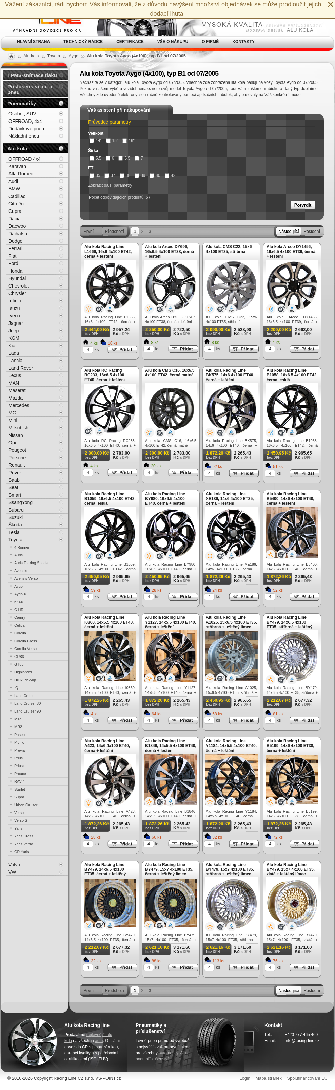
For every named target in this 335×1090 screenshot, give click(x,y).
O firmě (210, 41)
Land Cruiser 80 (27, 703)
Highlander (23, 672)
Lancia (15, 360)
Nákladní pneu (23, 136)
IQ (16, 688)
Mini (12, 420)
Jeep (13, 330)
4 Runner (21, 547)
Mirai (18, 719)
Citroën (16, 203)
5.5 (95, 158)
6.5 (124, 158)
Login (245, 1078)
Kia (11, 345)
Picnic (19, 742)
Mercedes (18, 405)
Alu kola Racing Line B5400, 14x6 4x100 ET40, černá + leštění (290, 499)
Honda (15, 271)
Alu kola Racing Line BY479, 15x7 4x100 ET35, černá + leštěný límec (169, 869)
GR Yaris (21, 852)
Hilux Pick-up (25, 680)
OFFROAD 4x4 (24, 159)
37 (109, 175)
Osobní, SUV (22, 113)
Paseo (19, 735)
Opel (13, 442)
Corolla (20, 633)
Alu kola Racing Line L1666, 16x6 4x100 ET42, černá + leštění (108, 251)
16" (128, 140)
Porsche (17, 457)
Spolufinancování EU (307, 1078)
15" (112, 140)
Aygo (18, 586)
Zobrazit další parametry (110, 185)
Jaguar (15, 323)
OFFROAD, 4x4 (25, 121)
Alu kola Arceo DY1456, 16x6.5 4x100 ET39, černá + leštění (291, 251)
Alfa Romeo (20, 174)
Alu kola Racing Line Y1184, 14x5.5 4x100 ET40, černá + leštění (231, 746)
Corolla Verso (25, 649)
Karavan (17, 166)
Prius (18, 758)
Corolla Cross (25, 641)
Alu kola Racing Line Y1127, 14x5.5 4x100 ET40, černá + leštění (170, 622)
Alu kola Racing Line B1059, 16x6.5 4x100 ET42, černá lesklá (110, 499)
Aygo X (20, 594)
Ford (13, 263)
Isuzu (14, 308)
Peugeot (17, 450)
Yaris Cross (23, 836)
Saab (14, 480)
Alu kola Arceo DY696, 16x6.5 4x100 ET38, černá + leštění (169, 251)
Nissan (15, 435)
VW (12, 872)
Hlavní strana (33, 41)
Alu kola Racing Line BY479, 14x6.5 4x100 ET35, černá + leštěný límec (105, 871)
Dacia (14, 218)
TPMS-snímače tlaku (32, 75)
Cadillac (16, 196)
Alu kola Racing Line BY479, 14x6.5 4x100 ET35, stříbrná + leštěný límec (289, 624)
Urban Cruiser (25, 805)
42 (170, 175)
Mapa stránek (268, 1078)
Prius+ (19, 766)
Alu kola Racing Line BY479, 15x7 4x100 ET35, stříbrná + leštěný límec (230, 869)
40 (155, 175)
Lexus (14, 375)
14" (96, 140)
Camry (19, 617)
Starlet (19, 789)
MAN (13, 383)
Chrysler (17, 293)
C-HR (19, 610)
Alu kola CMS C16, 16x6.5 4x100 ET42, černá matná (169, 372)
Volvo (14, 864)
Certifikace (130, 41)
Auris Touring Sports (31, 563)
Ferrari (15, 248)
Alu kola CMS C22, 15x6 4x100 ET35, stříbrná (229, 249)
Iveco (14, 315)
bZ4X (18, 602)
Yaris (18, 828)
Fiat (12, 256)
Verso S (20, 820)
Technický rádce (83, 41)
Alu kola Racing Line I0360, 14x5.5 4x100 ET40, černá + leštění (109, 622)
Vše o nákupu (172, 41)
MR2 (18, 727)
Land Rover (20, 368)
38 (125, 175)
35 (95, 175)
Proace (20, 774)
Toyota (15, 539)
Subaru (16, 510)
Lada (13, 353)
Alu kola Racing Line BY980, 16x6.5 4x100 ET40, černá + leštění (165, 499)
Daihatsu (17, 233)
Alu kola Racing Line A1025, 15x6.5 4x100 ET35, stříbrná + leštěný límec (231, 622)
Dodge (15, 241)
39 (140, 175)
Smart (14, 495)
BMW (14, 188)
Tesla (14, 532)
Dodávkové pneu (26, 128)
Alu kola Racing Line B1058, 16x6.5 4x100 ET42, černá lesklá (292, 375)
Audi (13, 181)
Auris (18, 555)
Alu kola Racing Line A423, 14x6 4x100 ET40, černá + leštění (107, 746)
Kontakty (243, 41)
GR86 (19, 656)
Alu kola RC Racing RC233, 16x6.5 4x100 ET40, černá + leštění (104, 375)
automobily (168, 1053)
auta (99, 1040)
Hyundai (17, 278)
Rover (14, 472)
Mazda (15, 398)
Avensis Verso (26, 578)
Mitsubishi (18, 427)
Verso (19, 813)
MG (12, 412)
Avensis (20, 571)
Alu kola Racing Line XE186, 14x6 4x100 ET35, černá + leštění (230, 499)
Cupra (14, 211)
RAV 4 (19, 781)
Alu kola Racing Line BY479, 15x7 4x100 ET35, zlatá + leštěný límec (291, 869)
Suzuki (15, 517)
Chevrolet (18, 286)
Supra (19, 797)
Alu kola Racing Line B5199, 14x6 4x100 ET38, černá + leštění (290, 746)
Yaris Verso (23, 844)
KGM (13, 338)
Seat (13, 487)
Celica (19, 625)
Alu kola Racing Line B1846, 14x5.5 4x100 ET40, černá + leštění (170, 746)
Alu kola (17, 148)
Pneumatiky (21, 103)
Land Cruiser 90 (27, 711)
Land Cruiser (25, 696)
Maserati (17, 390)
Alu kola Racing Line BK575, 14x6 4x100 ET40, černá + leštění (230, 375)
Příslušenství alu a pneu (29, 89)
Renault (16, 465)
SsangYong (20, 502)
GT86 (19, 664)
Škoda (15, 525)
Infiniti (14, 300)
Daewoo (17, 226)
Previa (19, 750)
